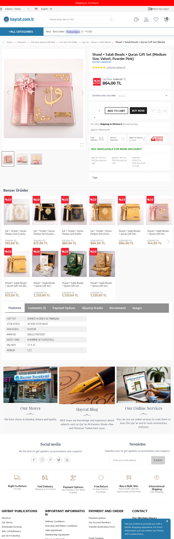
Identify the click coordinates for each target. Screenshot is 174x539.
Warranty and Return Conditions (61, 473)
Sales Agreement (53, 478)
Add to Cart (116, 110)
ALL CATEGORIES (22, 31)
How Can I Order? (97, 495)
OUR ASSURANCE (61, 509)
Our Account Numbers (100, 470)
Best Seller (58, 31)
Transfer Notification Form (102, 474)
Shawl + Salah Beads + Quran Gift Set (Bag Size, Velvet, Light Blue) (158, 232)
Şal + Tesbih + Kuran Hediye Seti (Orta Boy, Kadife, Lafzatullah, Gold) (72, 232)
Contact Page (139, 495)
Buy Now (138, 110)
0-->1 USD (86, 31)
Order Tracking (96, 486)
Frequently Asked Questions (59, 495)
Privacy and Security (55, 487)
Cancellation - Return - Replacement (106, 490)
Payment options (97, 466)
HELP (97, 509)
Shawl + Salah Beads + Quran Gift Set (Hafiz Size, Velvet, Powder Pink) (129, 232)
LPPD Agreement (53, 491)
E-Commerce (97, 534)
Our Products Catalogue (14, 488)
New (48, 31)
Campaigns (73, 31)
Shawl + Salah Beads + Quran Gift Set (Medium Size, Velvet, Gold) (101, 232)
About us (6, 466)
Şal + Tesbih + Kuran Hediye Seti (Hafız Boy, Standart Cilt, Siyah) (44, 232)
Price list (6, 492)
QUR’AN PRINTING (18, 509)
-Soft (87, 534)
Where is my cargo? (159, 9)
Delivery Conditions (55, 469)
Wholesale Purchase (12, 474)
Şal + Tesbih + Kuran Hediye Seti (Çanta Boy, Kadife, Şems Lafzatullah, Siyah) (15, 232)
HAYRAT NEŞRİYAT (101, 62)
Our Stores (7, 470)
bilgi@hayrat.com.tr (142, 490)
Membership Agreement (57, 482)
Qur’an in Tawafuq (11, 483)
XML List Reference (11, 479)
